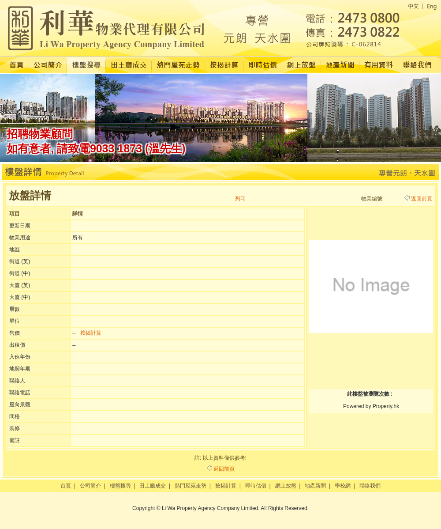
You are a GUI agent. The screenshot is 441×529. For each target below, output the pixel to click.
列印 (240, 199)
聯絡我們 (370, 486)
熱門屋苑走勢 (190, 486)
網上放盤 (285, 486)
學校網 (343, 486)
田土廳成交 (152, 486)
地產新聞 (315, 486)
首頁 (65, 486)
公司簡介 (90, 486)
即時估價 (255, 486)
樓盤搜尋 (120, 486)
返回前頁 (418, 199)
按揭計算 (90, 333)
